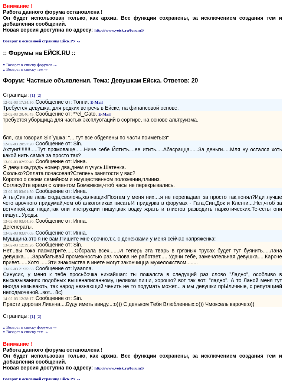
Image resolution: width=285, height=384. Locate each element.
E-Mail (97, 102)
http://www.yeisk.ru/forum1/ (119, 30)
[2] (38, 95)
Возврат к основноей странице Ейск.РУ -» (41, 41)
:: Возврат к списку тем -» (25, 69)
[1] (32, 95)
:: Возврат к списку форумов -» (30, 64)
